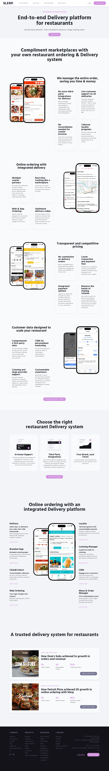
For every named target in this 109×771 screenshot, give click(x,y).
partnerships (44, 750)
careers (12, 741)
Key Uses (37, 3)
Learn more (14, 542)
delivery (27, 736)
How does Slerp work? (54, 399)
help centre (44, 741)
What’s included (54, 477)
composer (28, 750)
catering (27, 739)
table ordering (29, 743)
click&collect (29, 741)
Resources (62, 3)
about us (12, 736)
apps (26, 746)
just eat (58, 741)
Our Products (24, 3)
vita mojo (59, 736)
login (41, 743)
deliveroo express (61, 746)
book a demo (44, 736)
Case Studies (49, 3)
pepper (58, 743)
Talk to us (100, 3)
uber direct (59, 748)
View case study (88, 673)
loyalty (27, 748)
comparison (44, 753)
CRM (26, 753)
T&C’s (88, 745)
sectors (42, 739)
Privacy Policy (95, 745)
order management (31, 755)
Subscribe (81, 755)
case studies (44, 755)
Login (89, 3)
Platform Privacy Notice (79, 748)
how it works (13, 739)
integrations (44, 748)
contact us (12, 746)
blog (10, 743)
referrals (43, 746)
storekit (58, 739)
